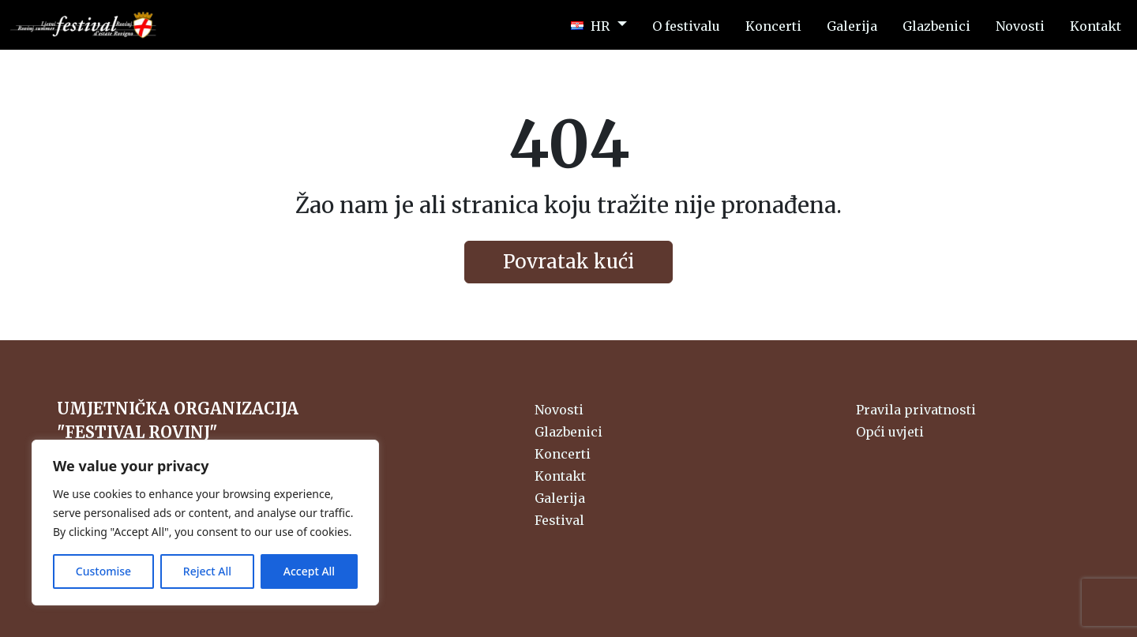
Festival (559, 520)
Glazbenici (568, 432)
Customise (103, 571)
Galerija (560, 498)
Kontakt (560, 476)
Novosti (559, 410)
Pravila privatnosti (916, 410)
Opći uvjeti (890, 432)
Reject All (207, 571)
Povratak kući (568, 261)
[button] (599, 25)
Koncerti (563, 454)
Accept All (309, 571)
